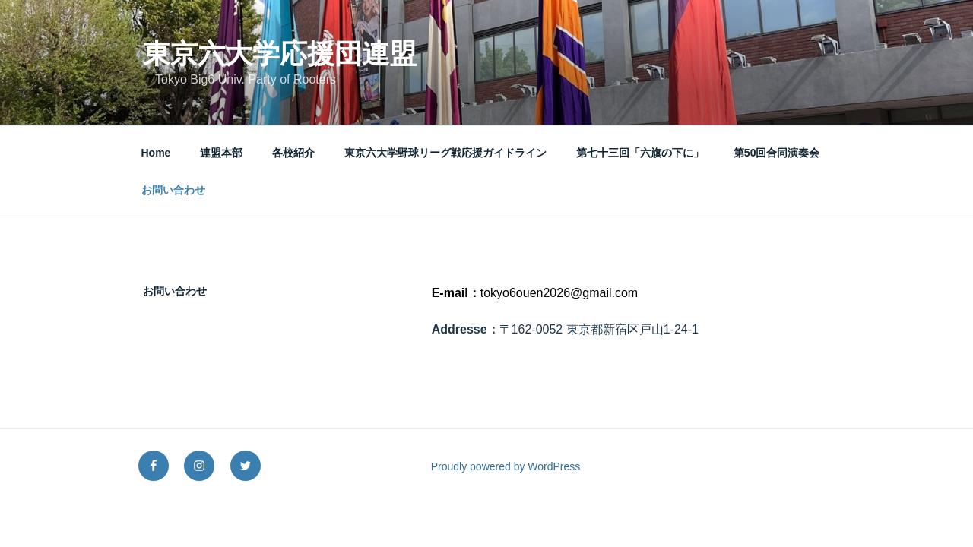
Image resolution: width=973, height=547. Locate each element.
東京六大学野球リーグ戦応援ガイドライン (445, 153)
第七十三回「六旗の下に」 (640, 153)
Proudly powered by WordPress (506, 466)
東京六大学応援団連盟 (280, 53)
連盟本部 (221, 153)
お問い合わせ (173, 190)
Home (156, 153)
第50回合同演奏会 (777, 153)
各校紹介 (293, 153)
